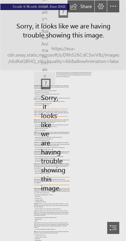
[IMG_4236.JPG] (44, 78)
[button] (81, 6)
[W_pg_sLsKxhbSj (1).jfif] (63, 35)
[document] (63, 120)
